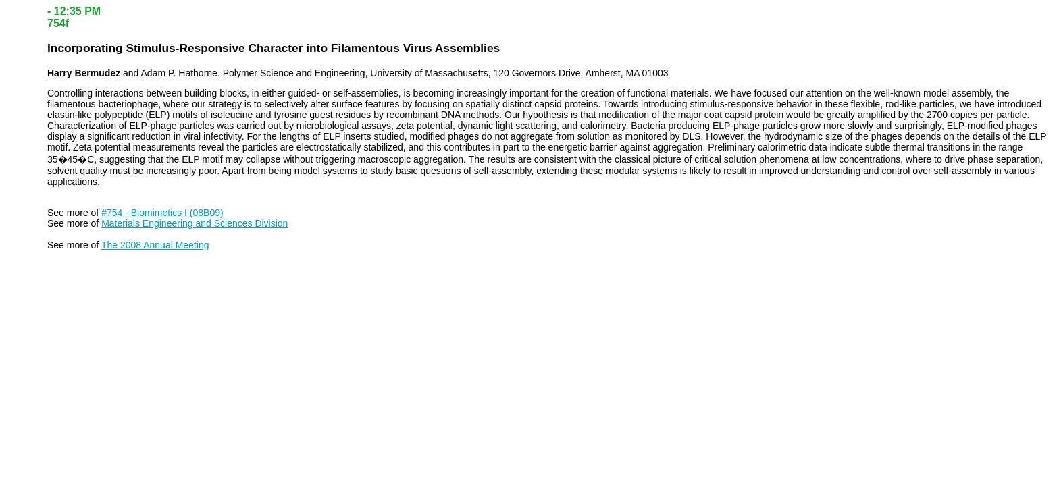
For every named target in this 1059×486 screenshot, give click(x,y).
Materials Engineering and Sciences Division (194, 223)
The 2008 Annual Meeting (155, 245)
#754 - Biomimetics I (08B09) (162, 212)
